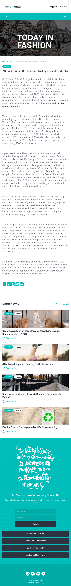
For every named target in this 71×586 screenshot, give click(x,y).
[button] (65, 16)
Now (10, 61)
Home (4, 61)
